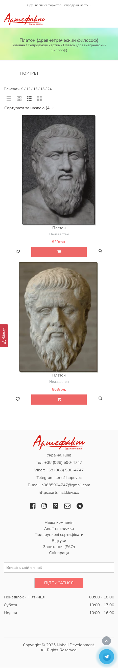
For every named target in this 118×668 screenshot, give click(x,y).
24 (50, 89)
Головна (18, 45)
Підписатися (59, 583)
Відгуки (59, 541)
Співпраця (59, 553)
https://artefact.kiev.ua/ (59, 492)
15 (35, 89)
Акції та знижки (59, 528)
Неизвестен (59, 234)
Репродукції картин (44, 45)
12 (28, 89)
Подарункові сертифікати (59, 534)
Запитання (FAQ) (59, 547)
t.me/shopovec (68, 478)
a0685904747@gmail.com (65, 485)
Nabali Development (75, 645)
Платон (59, 228)
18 (42, 89)
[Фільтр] (4, 335)
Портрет (29, 73)
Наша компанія (58, 522)
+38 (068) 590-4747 (63, 462)
